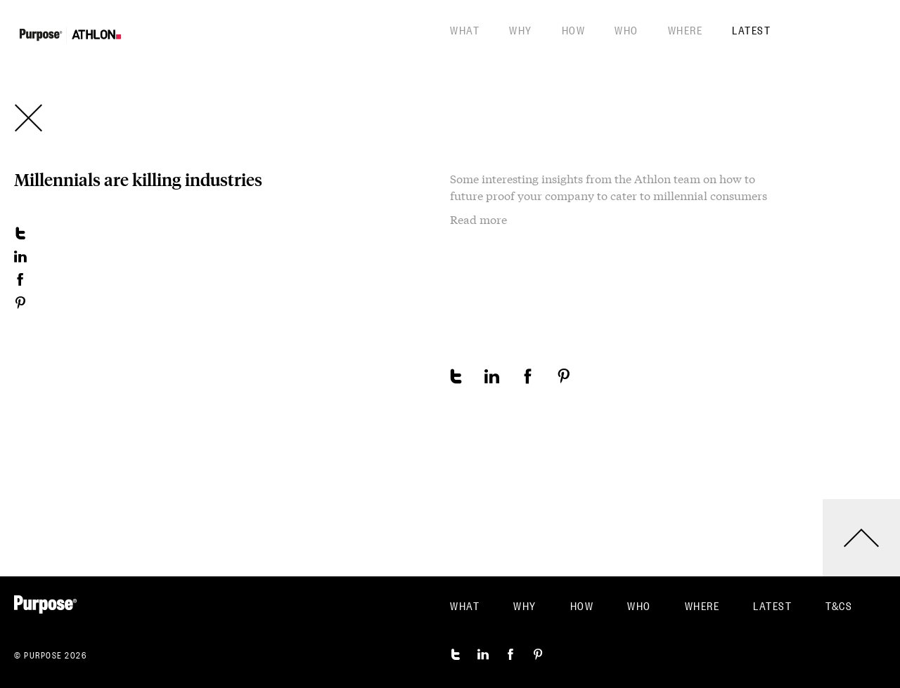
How (574, 29)
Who (626, 29)
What (465, 29)
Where (685, 29)
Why (520, 29)
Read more (478, 220)
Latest (751, 29)
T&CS (838, 605)
